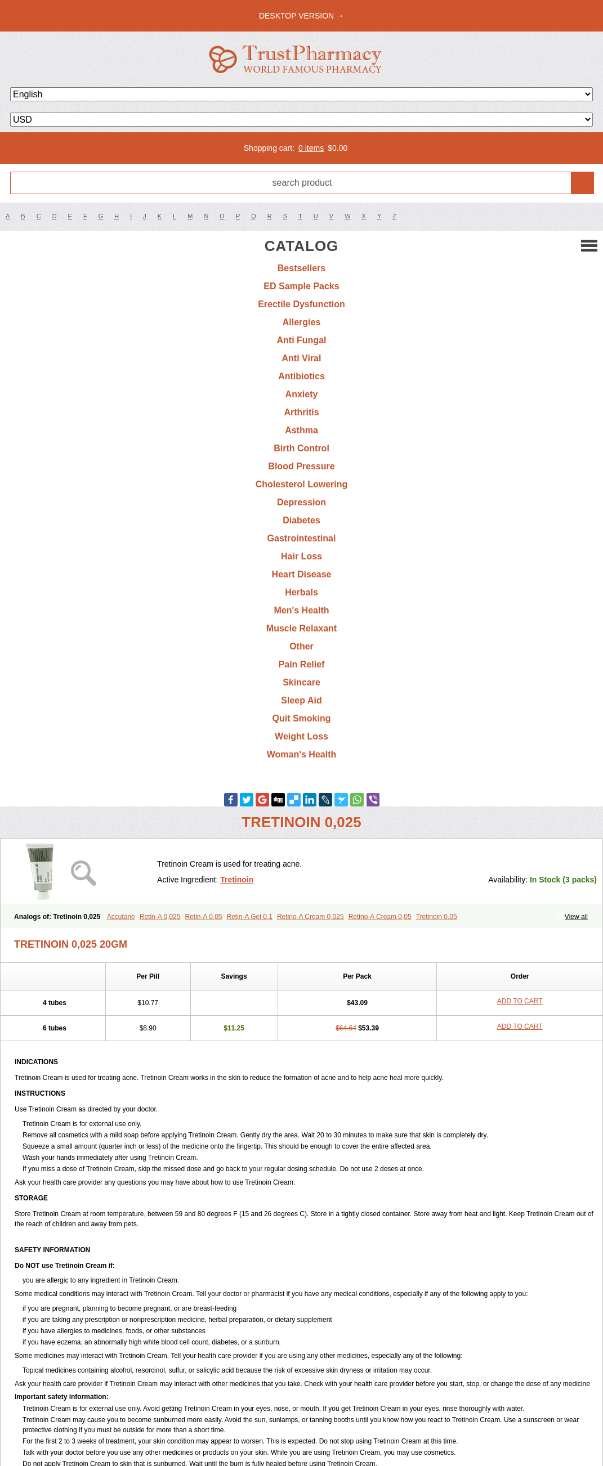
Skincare (301, 682)
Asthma (301, 430)
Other (301, 646)
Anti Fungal (302, 340)
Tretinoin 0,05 (436, 917)
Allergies (302, 322)
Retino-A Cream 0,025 (310, 917)
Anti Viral (301, 358)
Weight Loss (301, 736)
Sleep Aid (301, 700)
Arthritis (301, 412)
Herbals (301, 592)
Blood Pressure (301, 466)
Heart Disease (302, 574)
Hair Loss (301, 556)
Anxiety (301, 394)
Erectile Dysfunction (301, 304)
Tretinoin (236, 879)
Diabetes (301, 520)
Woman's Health (302, 754)
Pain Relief (302, 664)
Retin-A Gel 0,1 (250, 917)
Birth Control (301, 448)
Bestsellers (301, 268)
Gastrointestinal (301, 538)
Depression (301, 502)
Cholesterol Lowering (302, 484)
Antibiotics (301, 376)
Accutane (121, 917)
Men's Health (301, 610)
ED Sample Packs (301, 286)
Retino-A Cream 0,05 (380, 917)
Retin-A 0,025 (160, 917)
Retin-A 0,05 (203, 917)
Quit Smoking (302, 718)
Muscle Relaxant (301, 628)
